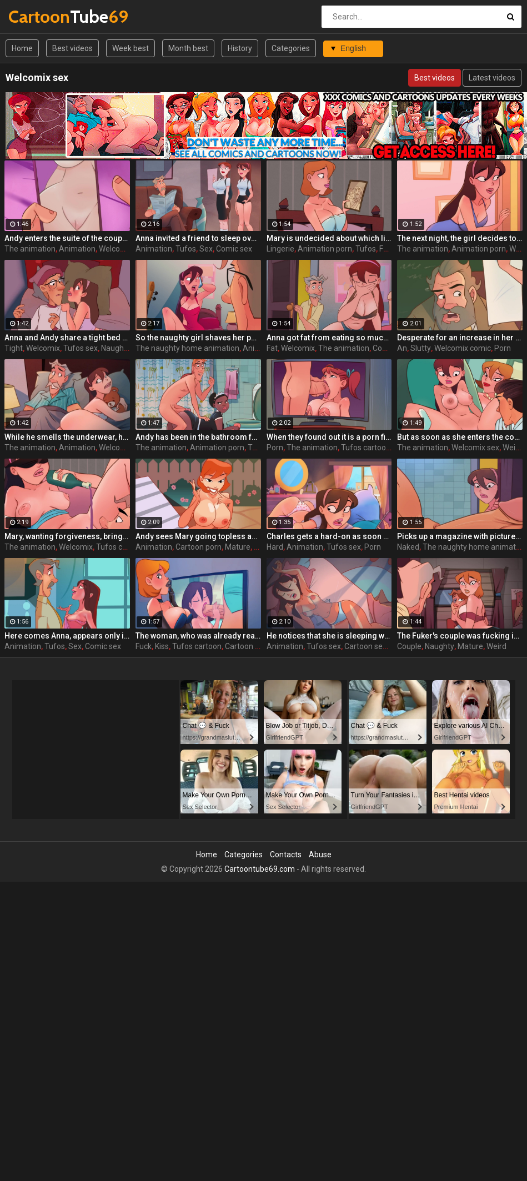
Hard (275, 546)
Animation (77, 248)
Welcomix (43, 348)
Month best (188, 48)
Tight (13, 348)
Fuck (143, 646)
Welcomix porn (124, 248)
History (240, 48)
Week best (130, 48)
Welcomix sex (123, 447)
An (402, 348)
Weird (496, 646)
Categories (291, 48)
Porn (502, 348)
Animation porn (325, 248)
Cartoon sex (246, 646)
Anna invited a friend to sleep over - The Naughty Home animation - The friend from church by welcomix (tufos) (198, 238)
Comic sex (234, 248)
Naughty (116, 348)
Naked (408, 546)
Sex (206, 248)
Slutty (420, 348)
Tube (37, 16)
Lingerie (280, 248)
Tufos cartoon (365, 447)
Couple (409, 646)
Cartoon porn (198, 546)
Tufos (185, 248)
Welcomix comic (462, 348)
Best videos (72, 48)
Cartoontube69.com (259, 869)
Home (22, 48)
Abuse (320, 854)
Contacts (286, 854)
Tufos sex (80, 348)
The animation (30, 248)
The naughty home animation (187, 348)
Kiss (162, 646)
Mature (237, 546)
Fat (272, 348)
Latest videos (492, 77)
